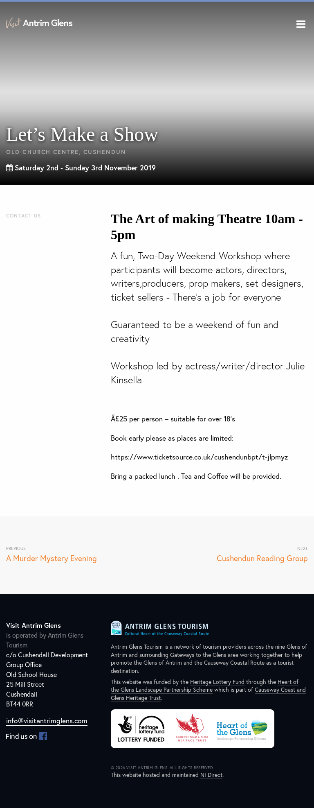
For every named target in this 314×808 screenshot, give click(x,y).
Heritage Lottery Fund (217, 682)
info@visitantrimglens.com (46, 720)
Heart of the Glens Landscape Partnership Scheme (204, 686)
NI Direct (211, 775)
